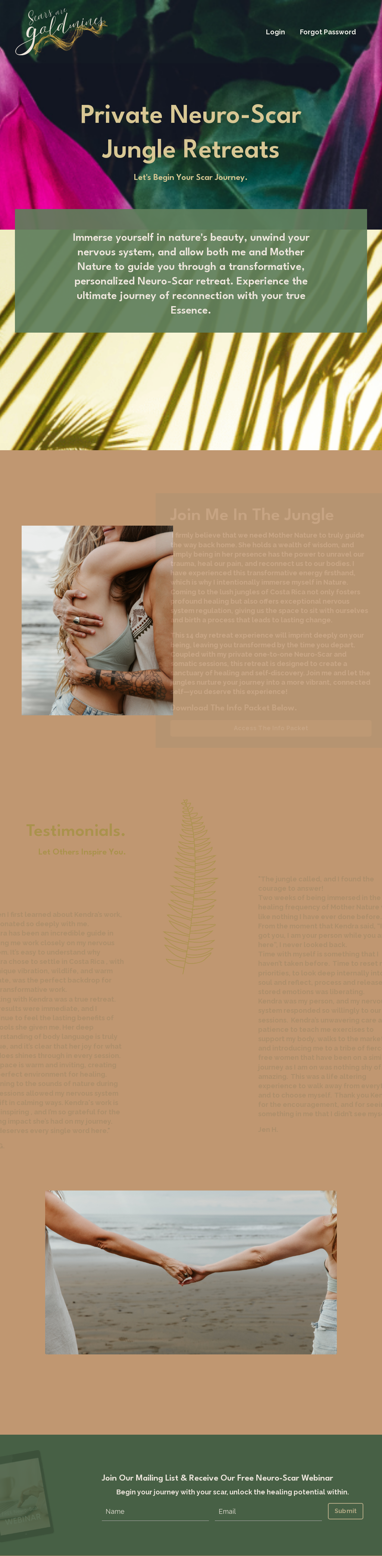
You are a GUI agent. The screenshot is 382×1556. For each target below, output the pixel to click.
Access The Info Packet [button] (275, 728)
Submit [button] (346, 1511)
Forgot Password (328, 32)
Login (275, 32)
